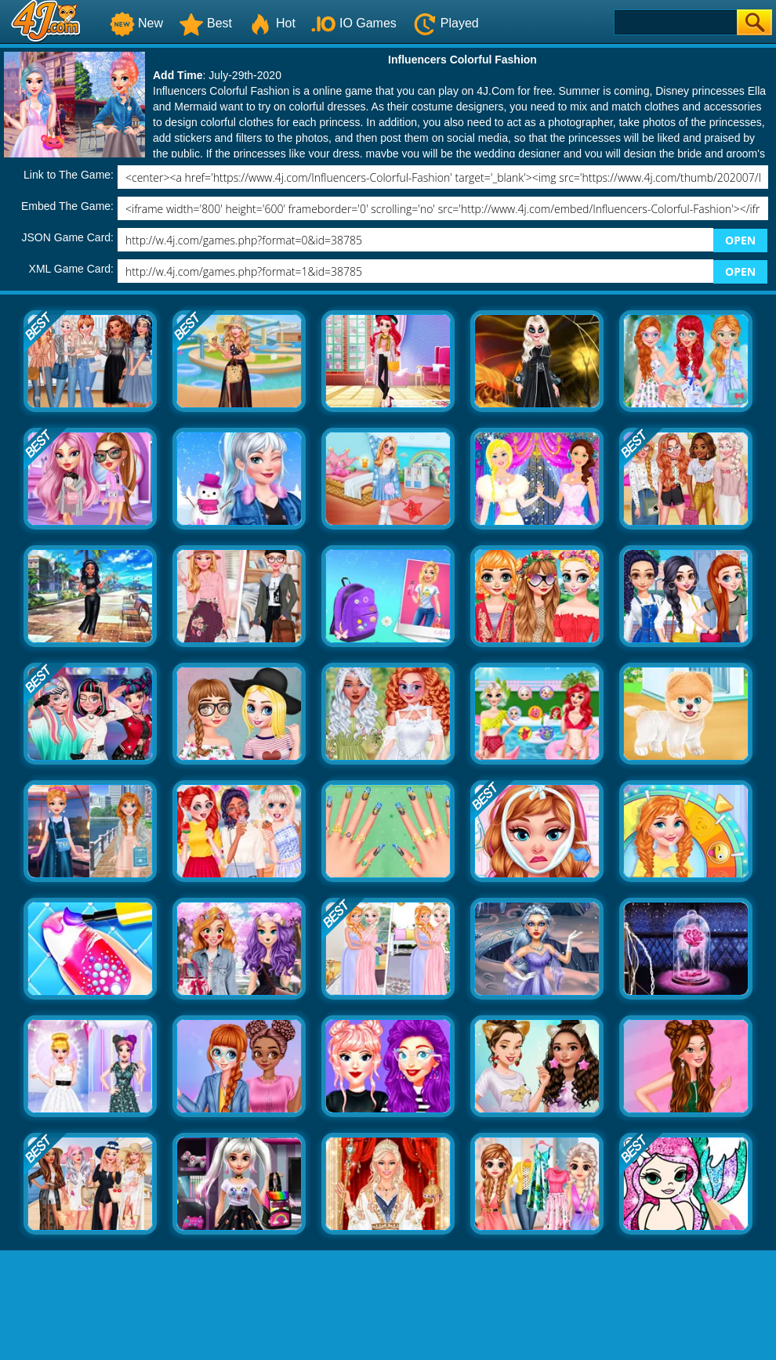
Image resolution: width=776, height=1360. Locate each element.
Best (205, 23)
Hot (272, 23)
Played (445, 23)
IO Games (354, 23)
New (136, 23)
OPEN (740, 240)
